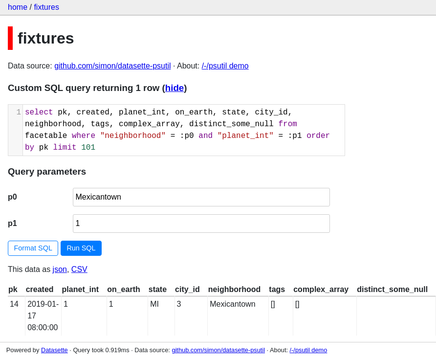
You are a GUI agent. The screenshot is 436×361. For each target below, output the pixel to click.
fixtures (46, 7)
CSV (79, 269)
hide (174, 88)
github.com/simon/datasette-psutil (112, 66)
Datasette (54, 350)
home (17, 7)
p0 (12, 197)
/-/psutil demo (225, 66)
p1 (12, 223)
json (60, 269)
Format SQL (33, 248)
